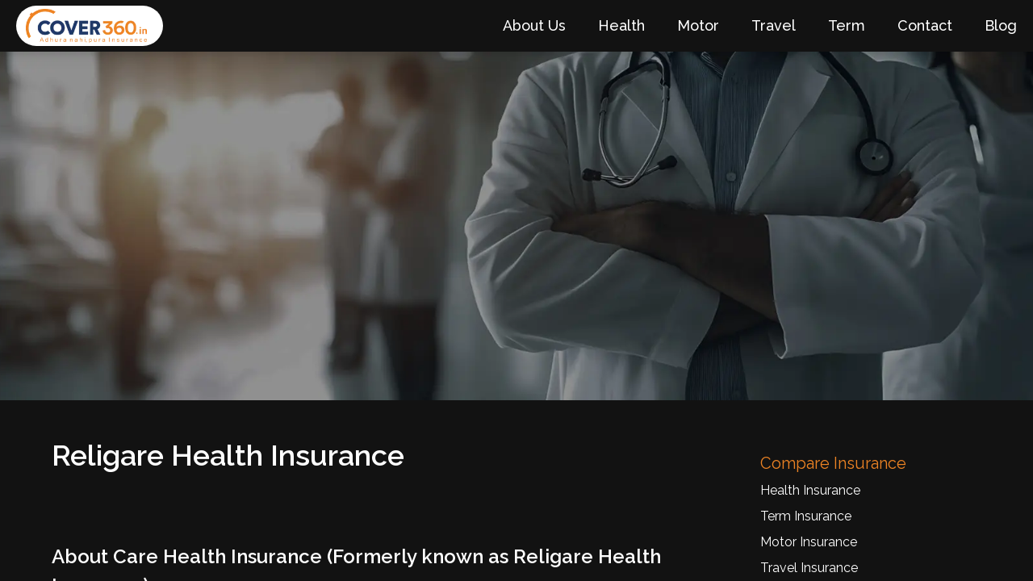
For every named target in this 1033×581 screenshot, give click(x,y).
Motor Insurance (808, 542)
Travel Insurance (809, 567)
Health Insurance (810, 490)
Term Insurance (805, 516)
